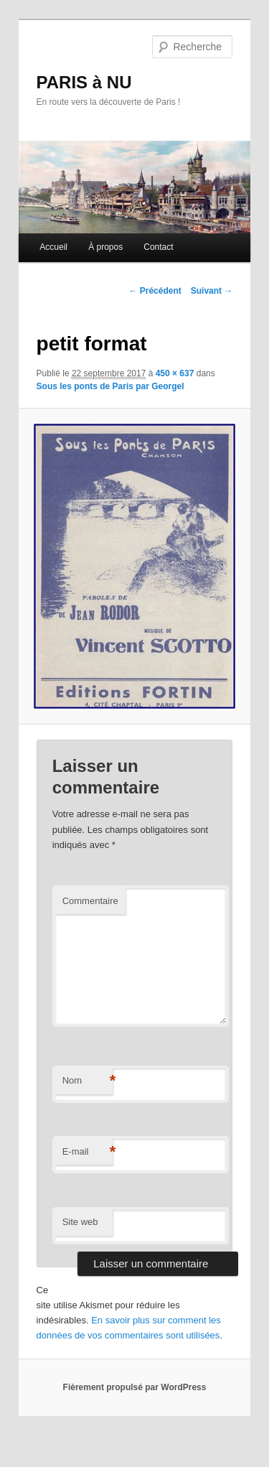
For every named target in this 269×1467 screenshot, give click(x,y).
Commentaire (90, 900)
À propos (105, 247)
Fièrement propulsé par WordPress (135, 1387)
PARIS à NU (84, 82)
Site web (80, 1221)
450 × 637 (175, 373)
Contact (158, 247)
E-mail (87, 1152)
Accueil (53, 247)
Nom (87, 1081)
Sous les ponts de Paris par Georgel (110, 386)
